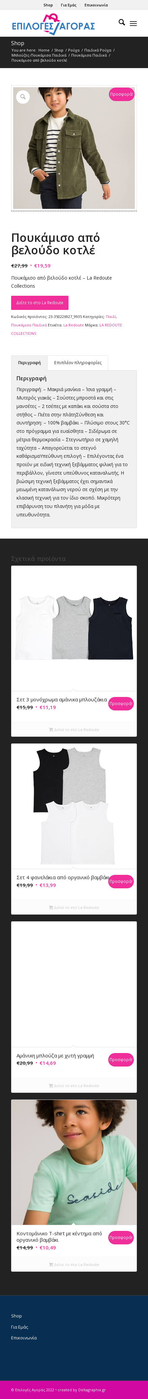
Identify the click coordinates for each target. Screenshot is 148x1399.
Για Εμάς (69, 4)
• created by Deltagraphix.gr (80, 1389)
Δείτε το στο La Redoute (39, 303)
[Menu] (133, 23)
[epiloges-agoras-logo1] (61, 23)
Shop (48, 4)
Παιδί (111, 316)
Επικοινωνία (96, 4)
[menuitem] (48, 5)
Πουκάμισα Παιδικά (29, 324)
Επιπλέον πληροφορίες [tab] (77, 362)
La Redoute (73, 324)
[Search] (118, 23)
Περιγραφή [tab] (29, 362)
